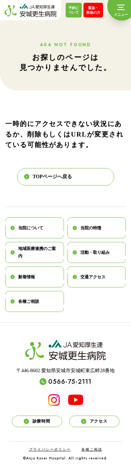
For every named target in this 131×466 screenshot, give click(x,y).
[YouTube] (75, 400)
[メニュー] (121, 11)
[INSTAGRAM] (54, 400)
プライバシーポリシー (50, 449)
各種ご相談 (91, 449)
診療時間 (37, 421)
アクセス (94, 421)
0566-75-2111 (65, 381)
